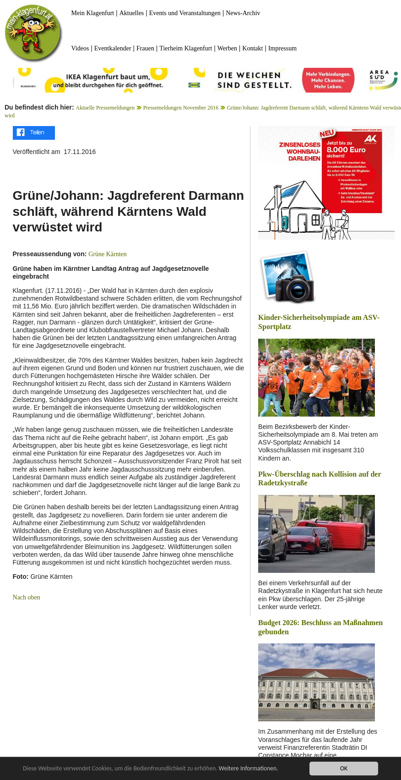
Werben (227, 48)
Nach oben (26, 597)
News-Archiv (243, 13)
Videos (80, 48)
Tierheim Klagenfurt (185, 48)
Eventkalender (112, 48)
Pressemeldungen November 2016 (181, 107)
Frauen (145, 48)
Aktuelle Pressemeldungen (105, 107)
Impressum (282, 48)
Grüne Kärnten (107, 254)
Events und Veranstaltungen (185, 13)
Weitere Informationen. (248, 769)
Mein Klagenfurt (92, 13)
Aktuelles (131, 13)
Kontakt (252, 48)
